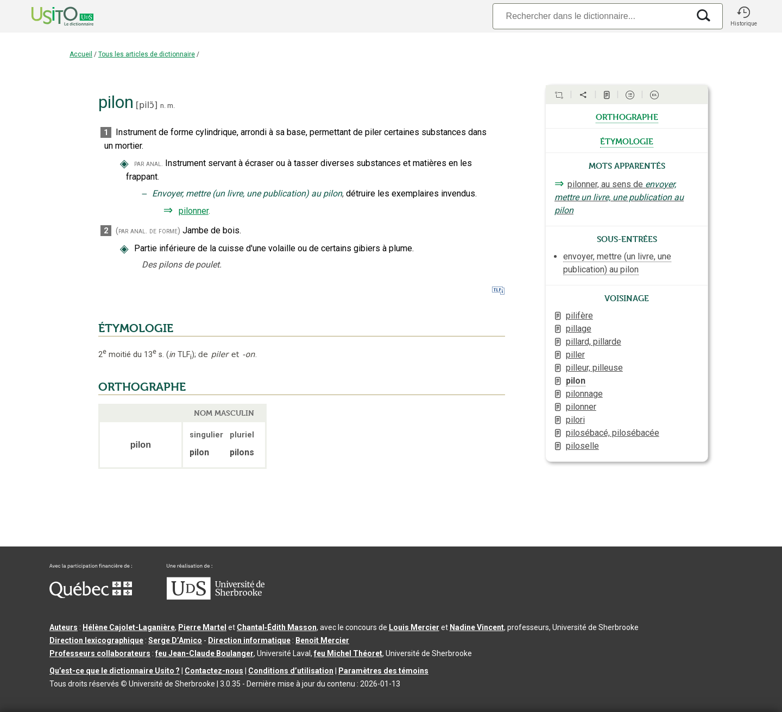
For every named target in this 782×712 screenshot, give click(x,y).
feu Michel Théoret (348, 653)
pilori (575, 420)
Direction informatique (249, 640)
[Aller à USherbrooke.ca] (215, 597)
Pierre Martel (202, 627)
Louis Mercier (414, 627)
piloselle (582, 446)
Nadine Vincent (477, 627)
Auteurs (63, 627)
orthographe (627, 116)
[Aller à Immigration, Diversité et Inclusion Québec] (90, 595)
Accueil (81, 54)
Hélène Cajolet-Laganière (129, 627)
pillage (578, 328)
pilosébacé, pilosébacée (612, 433)
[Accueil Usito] (50, 16)
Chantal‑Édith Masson (277, 627)
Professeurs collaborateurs (99, 653)
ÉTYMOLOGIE (135, 328)
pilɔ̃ (146, 105)
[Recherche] (591, 16)
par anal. (148, 163)
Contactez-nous (214, 670)
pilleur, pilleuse (594, 368)
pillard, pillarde (593, 341)
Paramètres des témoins (383, 670)
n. (163, 105)
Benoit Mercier (322, 640)
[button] (743, 16)
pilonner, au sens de (619, 197)
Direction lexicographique (96, 640)
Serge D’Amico (175, 640)
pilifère (579, 315)
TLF (180, 354)
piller (575, 354)
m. (171, 105)
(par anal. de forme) (148, 231)
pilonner (194, 211)
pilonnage (584, 394)
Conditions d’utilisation (290, 670)
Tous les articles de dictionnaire (146, 54)
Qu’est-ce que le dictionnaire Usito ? (114, 670)
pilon (575, 381)
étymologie (626, 140)
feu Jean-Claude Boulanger (204, 653)
